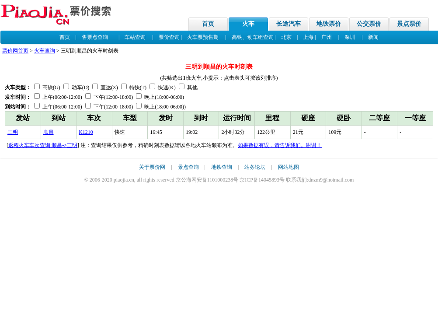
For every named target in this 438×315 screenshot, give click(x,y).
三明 (12, 132)
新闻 (373, 37)
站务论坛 (254, 167)
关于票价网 (152, 167)
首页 (208, 24)
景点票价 (409, 24)
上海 (308, 37)
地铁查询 (221, 167)
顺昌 (48, 132)
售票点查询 (95, 37)
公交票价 (369, 24)
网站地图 (288, 167)
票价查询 (169, 37)
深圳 (349, 37)
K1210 (86, 132)
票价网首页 (15, 51)
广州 (326, 37)
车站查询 (135, 37)
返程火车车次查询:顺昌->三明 (42, 145)
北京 (286, 37)
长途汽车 (288, 24)
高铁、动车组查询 (253, 37)
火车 (248, 24)
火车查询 (44, 51)
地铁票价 (328, 24)
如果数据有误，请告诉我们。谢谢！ (280, 145)
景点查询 (188, 167)
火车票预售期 (203, 37)
